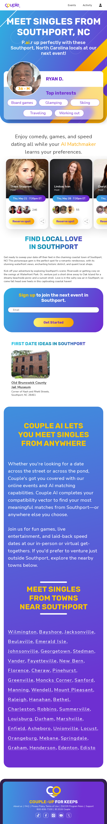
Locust (89, 728)
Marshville (69, 719)
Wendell (41, 690)
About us (17, 806)
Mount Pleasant (73, 690)
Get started (53, 322)
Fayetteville (42, 661)
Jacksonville (79, 632)
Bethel (61, 699)
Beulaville (20, 641)
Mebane (48, 738)
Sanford (84, 680)
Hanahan (40, 699)
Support (90, 806)
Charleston (21, 709)
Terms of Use (52, 806)
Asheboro (39, 728)
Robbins (47, 709)
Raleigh (17, 699)
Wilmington (22, 632)
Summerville (74, 709)
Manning (18, 690)
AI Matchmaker (78, 144)
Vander (16, 661)
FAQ (27, 806)
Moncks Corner (54, 680)
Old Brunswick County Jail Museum (28, 384)
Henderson (42, 748)
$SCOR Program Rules (72, 806)
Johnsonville (23, 651)
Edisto (88, 748)
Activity (87, 5)
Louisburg (20, 719)
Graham (17, 748)
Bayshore (50, 632)
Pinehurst (64, 670)
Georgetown (56, 651)
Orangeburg (22, 738)
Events (72, 5)
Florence (18, 670)
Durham (44, 719)
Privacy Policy (38, 806)
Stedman (83, 651)
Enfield (16, 728)
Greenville (21, 680)
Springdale (74, 738)
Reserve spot (22, 221)
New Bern (71, 661)
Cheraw (40, 670)
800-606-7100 (45, 809)
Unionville (65, 728)
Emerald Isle (50, 641)
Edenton (68, 748)
